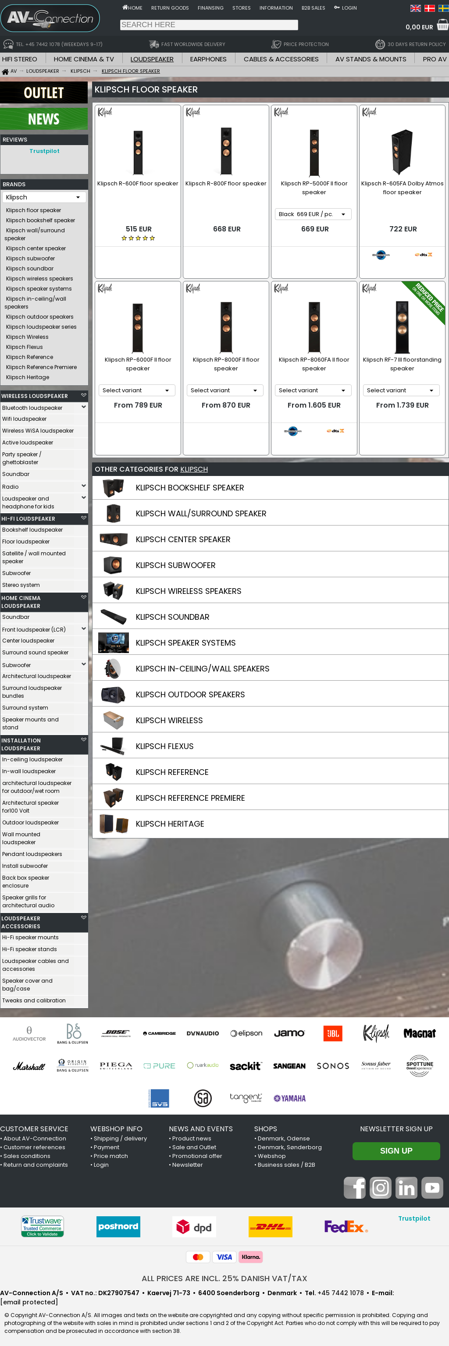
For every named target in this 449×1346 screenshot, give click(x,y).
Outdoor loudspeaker (30, 820)
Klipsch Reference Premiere (41, 365)
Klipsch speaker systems (39, 286)
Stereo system (21, 582)
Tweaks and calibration (34, 998)
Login (349, 7)
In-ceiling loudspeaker (32, 757)
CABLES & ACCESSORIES (281, 59)
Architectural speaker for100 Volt (30, 804)
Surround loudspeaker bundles (32, 689)
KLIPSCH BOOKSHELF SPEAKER (190, 458)
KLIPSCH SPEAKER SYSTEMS (186, 613)
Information (276, 7)
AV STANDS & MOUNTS (370, 59)
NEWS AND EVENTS (201, 1127)
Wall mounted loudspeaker (21, 836)
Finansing (211, 7)
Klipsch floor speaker (33, 208)
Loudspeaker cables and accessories (35, 962)
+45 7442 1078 (340, 1290)
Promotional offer (197, 1154)
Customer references (34, 1145)
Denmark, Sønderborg (290, 1145)
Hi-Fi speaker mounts (30, 935)
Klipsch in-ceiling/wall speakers (35, 300)
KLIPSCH (194, 440)
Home (135, 7)
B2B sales (313, 7)
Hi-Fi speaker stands (29, 947)
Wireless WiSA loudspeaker (38, 428)
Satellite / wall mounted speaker (34, 555)
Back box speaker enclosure (25, 879)
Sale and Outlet (194, 1145)
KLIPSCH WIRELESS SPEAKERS (189, 561)
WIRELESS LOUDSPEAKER (34, 394)
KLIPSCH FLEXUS (165, 716)
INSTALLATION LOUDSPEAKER (21, 742)
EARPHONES (208, 59)
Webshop (272, 1154)
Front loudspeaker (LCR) (34, 627)
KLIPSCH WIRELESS (169, 690)
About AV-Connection (35, 1136)
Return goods (170, 7)
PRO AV (435, 59)
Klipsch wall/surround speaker (34, 232)
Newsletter (187, 1162)
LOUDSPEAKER (152, 59)
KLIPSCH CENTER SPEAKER (183, 509)
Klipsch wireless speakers (39, 276)
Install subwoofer (25, 863)
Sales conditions (27, 1154)
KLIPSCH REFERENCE (172, 742)
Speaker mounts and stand (30, 721)
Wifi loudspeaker (24, 416)
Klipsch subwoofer (30, 256)
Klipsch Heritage (27, 375)
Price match (111, 1154)
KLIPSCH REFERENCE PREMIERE (190, 768)
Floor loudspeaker (26, 539)
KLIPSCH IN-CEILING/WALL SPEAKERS (203, 639)
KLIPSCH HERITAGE (170, 794)
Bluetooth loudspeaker (32, 405)
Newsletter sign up (396, 1127)
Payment (106, 1145)
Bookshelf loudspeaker (32, 527)
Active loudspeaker (27, 440)
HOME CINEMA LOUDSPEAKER (21, 599)
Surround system (25, 705)
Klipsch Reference (29, 355)
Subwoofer (16, 571)
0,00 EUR (419, 27)
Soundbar (15, 472)
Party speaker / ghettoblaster (22, 456)
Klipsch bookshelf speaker (40, 218)
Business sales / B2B (286, 1162)
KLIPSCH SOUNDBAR (173, 587)
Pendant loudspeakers (32, 852)
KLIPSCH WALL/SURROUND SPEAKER (201, 484)
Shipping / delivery (120, 1136)
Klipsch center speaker (36, 246)
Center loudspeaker (28, 638)
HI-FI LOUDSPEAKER (28, 516)
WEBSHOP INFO (116, 1127)
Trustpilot (44, 151)
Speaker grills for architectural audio (28, 899)
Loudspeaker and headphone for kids (28, 500)
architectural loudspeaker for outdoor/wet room (36, 784)
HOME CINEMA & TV (84, 59)
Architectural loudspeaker (36, 674)
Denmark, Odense (284, 1136)
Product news (191, 1136)
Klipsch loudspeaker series (41, 324)
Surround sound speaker (35, 650)
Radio (10, 484)
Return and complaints (36, 1162)
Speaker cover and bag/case (27, 982)
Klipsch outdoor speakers (40, 314)
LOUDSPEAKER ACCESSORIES (20, 920)
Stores (241, 7)
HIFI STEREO (19, 59)
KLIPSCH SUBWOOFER (176, 535)
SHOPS (265, 1127)
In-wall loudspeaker (29, 769)
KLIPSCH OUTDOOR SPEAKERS (190, 665)
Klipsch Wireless (27, 334)
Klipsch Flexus (24, 344)
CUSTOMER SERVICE (34, 1127)
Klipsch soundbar (29, 266)
